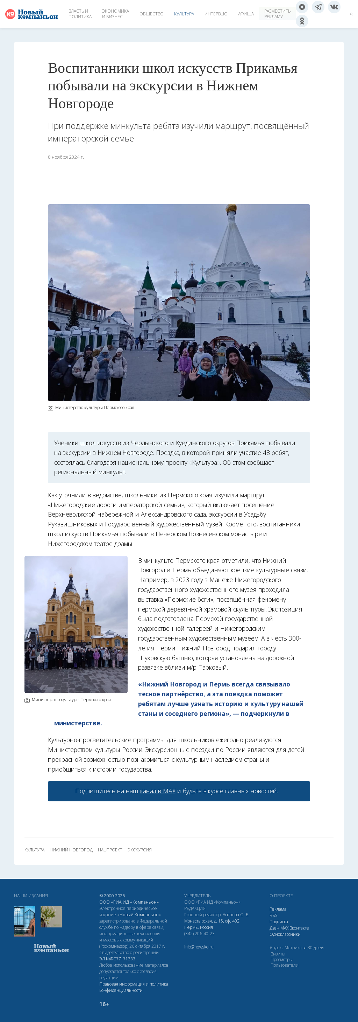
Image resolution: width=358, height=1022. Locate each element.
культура (34, 850)
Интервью (216, 14)
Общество (151, 14)
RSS (273, 915)
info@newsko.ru (199, 947)
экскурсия (140, 850)
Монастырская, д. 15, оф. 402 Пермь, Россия (211, 924)
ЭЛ (117, 959)
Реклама (278, 909)
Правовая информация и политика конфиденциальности (133, 987)
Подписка (279, 922)
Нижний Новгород (71, 850)
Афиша (246, 14)
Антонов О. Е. (236, 915)
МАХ (284, 928)
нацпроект (110, 850)
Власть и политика (80, 14)
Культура (184, 14)
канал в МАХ (158, 791)
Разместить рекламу (277, 14)
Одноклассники (285, 934)
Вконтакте (299, 928)
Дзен (274, 928)
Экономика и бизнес (115, 14)
